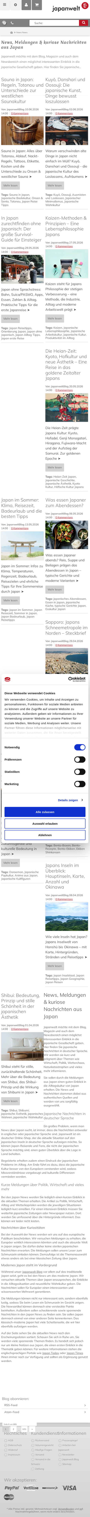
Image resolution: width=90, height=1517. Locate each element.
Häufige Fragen (43, 1449)
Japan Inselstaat (64, 975)
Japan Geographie (72, 979)
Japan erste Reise (12, 338)
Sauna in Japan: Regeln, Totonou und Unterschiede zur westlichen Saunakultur (22, 90)
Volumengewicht (44, 1445)
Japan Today (50, 1353)
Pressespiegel (70, 1440)
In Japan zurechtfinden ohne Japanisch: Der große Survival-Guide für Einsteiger (21, 229)
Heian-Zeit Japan (64, 476)
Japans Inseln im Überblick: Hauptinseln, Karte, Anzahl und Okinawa (65, 876)
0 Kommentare (19, 113)
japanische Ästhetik (14, 1114)
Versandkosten (66, 1508)
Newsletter (68, 1454)
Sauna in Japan (19, 195)
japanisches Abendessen (69, 599)
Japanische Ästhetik (58, 483)
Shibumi (23, 1110)
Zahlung (39, 1468)
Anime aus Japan (26, 875)
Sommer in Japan (25, 613)
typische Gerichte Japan (70, 605)
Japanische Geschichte (60, 480)
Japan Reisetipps (20, 328)
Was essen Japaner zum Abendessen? (65, 502)
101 (25, 1429)
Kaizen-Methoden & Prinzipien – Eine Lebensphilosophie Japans (65, 226)
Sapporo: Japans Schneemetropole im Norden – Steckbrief (66, 627)
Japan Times (75, 1353)
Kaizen (57, 327)
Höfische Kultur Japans (69, 487)
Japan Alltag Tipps (27, 335)
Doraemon (16, 872)
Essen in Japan (54, 602)
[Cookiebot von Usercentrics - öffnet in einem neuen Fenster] (68, 679)
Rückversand (42, 1440)
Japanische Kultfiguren (15, 879)
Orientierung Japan (13, 331)
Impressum (13, 1454)
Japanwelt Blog (32, 1272)
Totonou (15, 201)
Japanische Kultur (74, 334)
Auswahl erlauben (45, 823)
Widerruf (12, 1449)
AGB (10, 1440)
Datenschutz (14, 1445)
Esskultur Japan (55, 609)
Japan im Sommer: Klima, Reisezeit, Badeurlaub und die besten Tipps (21, 508)
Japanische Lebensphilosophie (61, 329)
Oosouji (66, 195)
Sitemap (66, 1464)
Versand (39, 1454)
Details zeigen (68, 800)
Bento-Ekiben (66, 849)
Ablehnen (45, 835)
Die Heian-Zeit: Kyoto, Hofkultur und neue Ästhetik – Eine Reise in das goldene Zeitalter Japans (66, 364)
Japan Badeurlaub (13, 616)
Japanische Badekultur (15, 198)
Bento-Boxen (62, 845)
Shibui (13, 1110)
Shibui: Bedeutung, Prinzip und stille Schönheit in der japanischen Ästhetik (20, 1006)
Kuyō (56, 195)
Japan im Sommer (21, 610)
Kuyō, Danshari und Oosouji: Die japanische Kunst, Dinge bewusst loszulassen (65, 90)
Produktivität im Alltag (59, 338)
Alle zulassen (45, 812)
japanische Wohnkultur (28, 1117)
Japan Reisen (54, 982)
